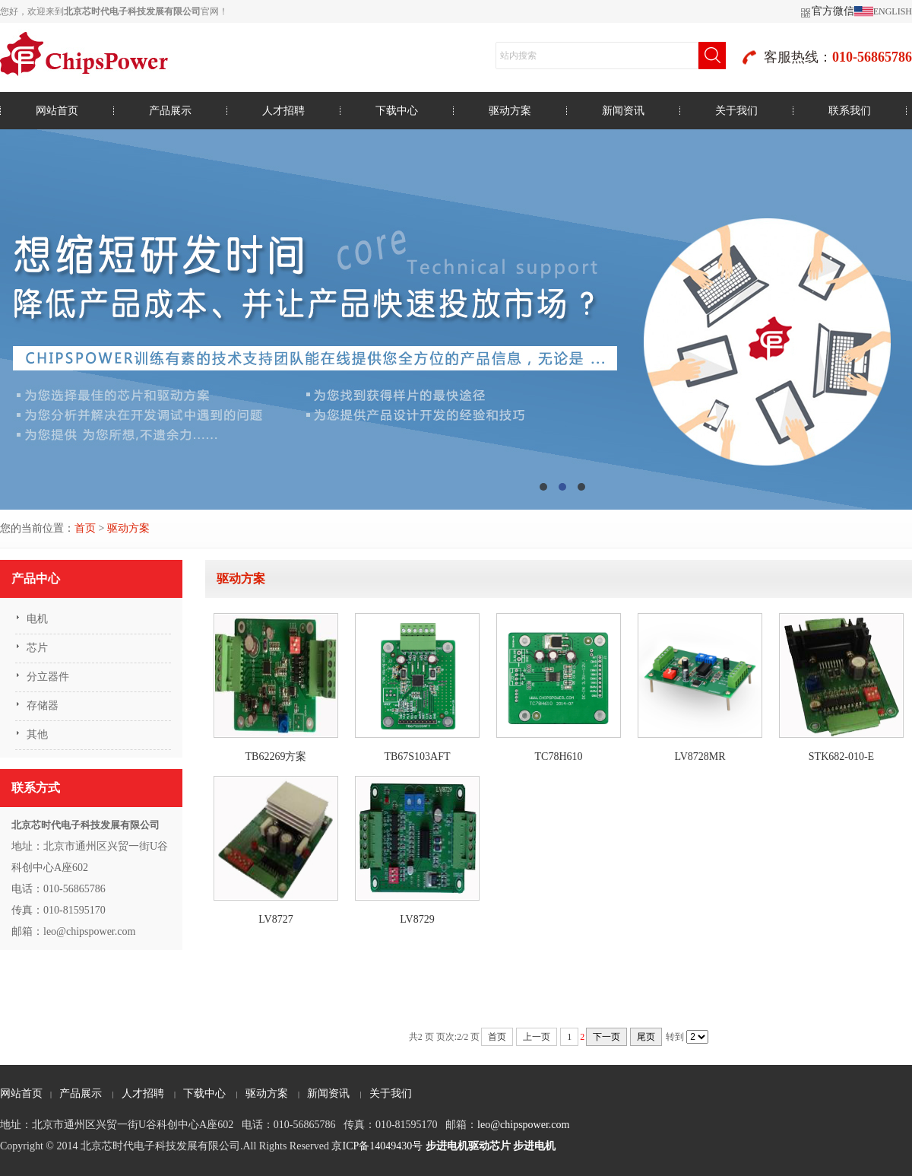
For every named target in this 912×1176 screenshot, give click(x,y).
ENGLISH (892, 11)
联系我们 (849, 110)
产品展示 (170, 110)
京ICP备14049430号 (377, 1146)
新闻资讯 (623, 110)
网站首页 (57, 110)
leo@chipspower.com (523, 1124)
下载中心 (396, 110)
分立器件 (48, 676)
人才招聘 (283, 110)
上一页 (536, 1036)
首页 (85, 528)
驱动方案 (510, 110)
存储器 (43, 705)
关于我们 (736, 110)
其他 (37, 734)
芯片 (37, 647)
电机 (37, 619)
